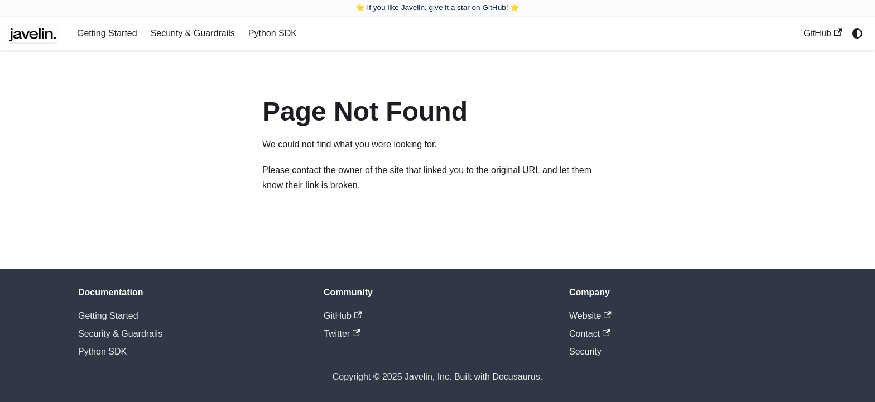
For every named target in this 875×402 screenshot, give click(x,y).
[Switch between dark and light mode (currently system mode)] (857, 33)
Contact (589, 333)
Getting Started (107, 33)
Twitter (342, 333)
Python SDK (272, 33)
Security (585, 351)
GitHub (494, 7)
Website (590, 315)
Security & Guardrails (193, 33)
